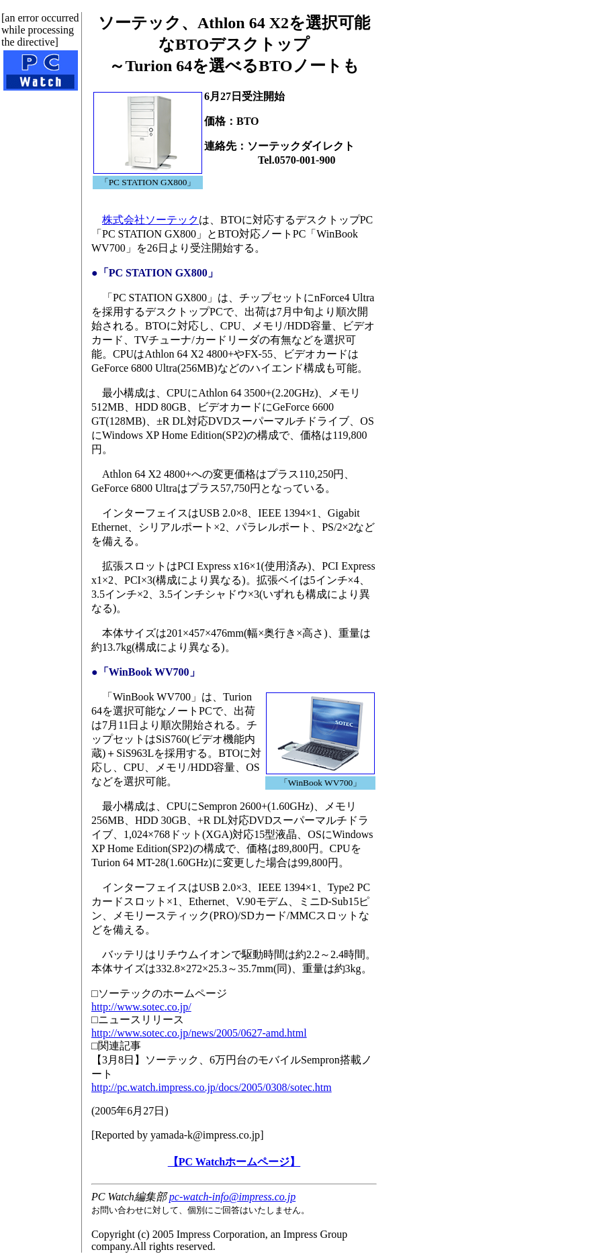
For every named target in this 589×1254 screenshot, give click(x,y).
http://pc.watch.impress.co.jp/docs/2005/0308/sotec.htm (211, 1087)
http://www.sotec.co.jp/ (141, 1006)
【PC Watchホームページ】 (234, 1161)
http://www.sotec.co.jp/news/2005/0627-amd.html (199, 1033)
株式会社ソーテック (150, 219)
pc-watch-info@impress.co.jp (232, 1196)
